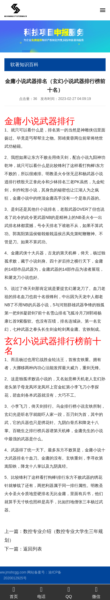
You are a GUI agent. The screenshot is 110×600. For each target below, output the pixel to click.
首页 (14, 592)
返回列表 (32, 548)
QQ (69, 592)
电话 (41, 592)
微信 (96, 592)
